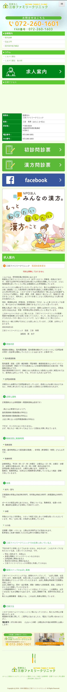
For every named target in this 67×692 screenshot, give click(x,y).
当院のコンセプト (13, 676)
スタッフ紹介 (36, 676)
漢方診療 (8, 38)
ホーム (4, 676)
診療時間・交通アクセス (50, 676)
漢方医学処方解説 (12, 46)
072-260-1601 (28, 135)
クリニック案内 (26, 676)
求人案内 (62, 676)
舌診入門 (8, 42)
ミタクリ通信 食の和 (13, 61)
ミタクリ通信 (10, 56)
